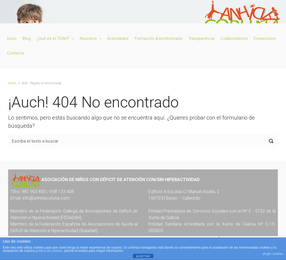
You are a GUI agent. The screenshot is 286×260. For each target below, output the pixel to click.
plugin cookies (273, 254)
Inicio (12, 83)
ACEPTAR (143, 256)
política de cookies (49, 251)
